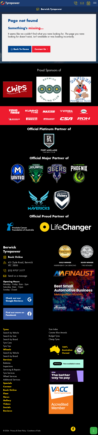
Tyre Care (7, 342)
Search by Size (9, 336)
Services (7, 359)
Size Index (53, 329)
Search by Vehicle (11, 332)
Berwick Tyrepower (49, 9)
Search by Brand (10, 339)
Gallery (7, 400)
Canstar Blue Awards (58, 332)
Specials (7, 383)
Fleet (5, 393)
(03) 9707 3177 (16, 270)
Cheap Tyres (54, 339)
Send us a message (17, 275)
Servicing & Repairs (11, 369)
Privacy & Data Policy (18, 431)
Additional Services (11, 379)
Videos (6, 403)
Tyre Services (9, 373)
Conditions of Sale (33, 431)
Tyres (6, 329)
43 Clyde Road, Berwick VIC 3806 (20, 264)
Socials (7, 407)
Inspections (8, 366)
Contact (7, 386)
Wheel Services (10, 376)
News (6, 397)
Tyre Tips (7, 346)
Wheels (7, 349)
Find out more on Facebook (19, 314)
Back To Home (20, 49)
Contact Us (41, 49)
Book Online (10, 390)
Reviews (7, 410)
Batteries (6, 363)
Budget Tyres (54, 336)
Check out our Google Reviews (19, 299)
